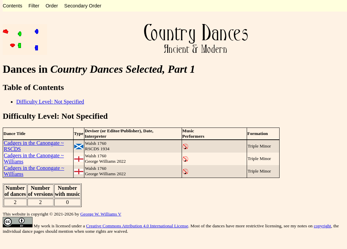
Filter (33, 5)
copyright (322, 225)
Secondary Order (83, 5)
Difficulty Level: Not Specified (50, 102)
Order (51, 5)
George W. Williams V (100, 214)
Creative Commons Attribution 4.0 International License (137, 225)
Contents (12, 5)
